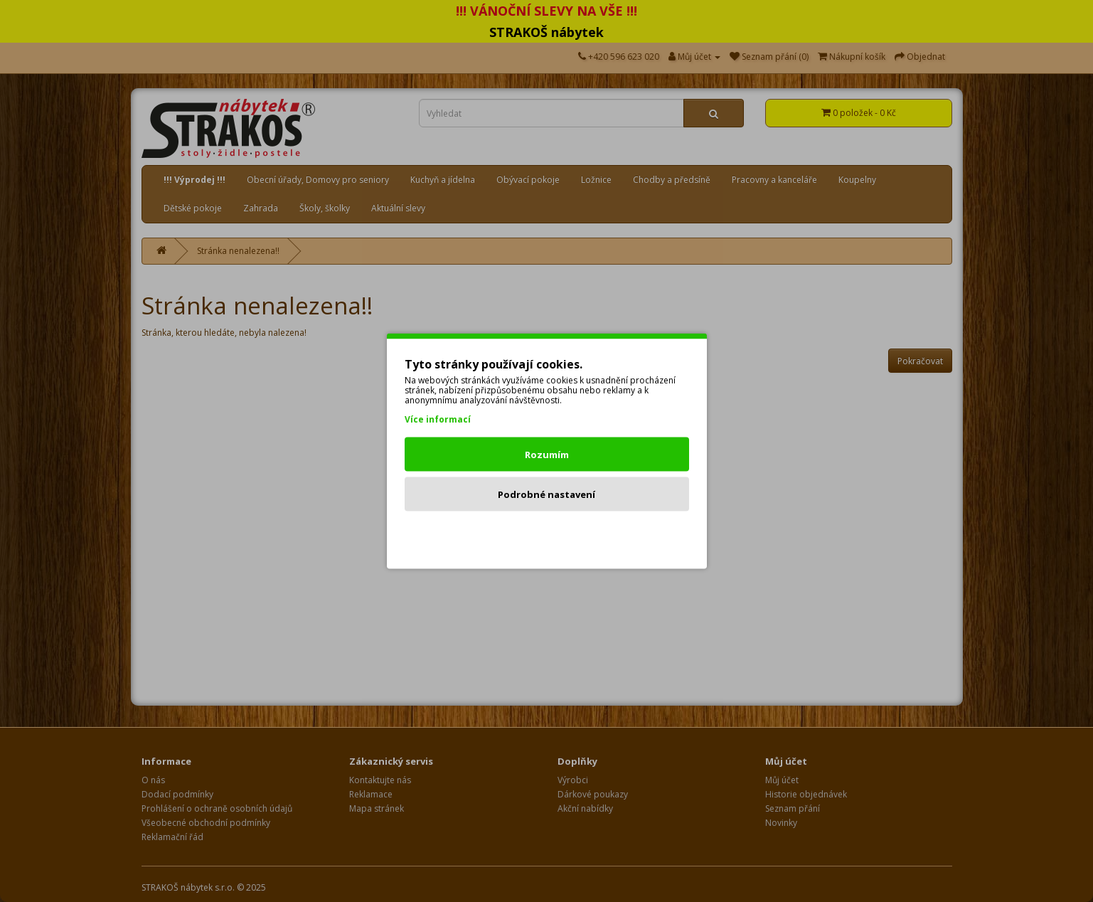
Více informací (438, 419)
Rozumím (547, 454)
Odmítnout (546, 534)
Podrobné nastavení (546, 494)
